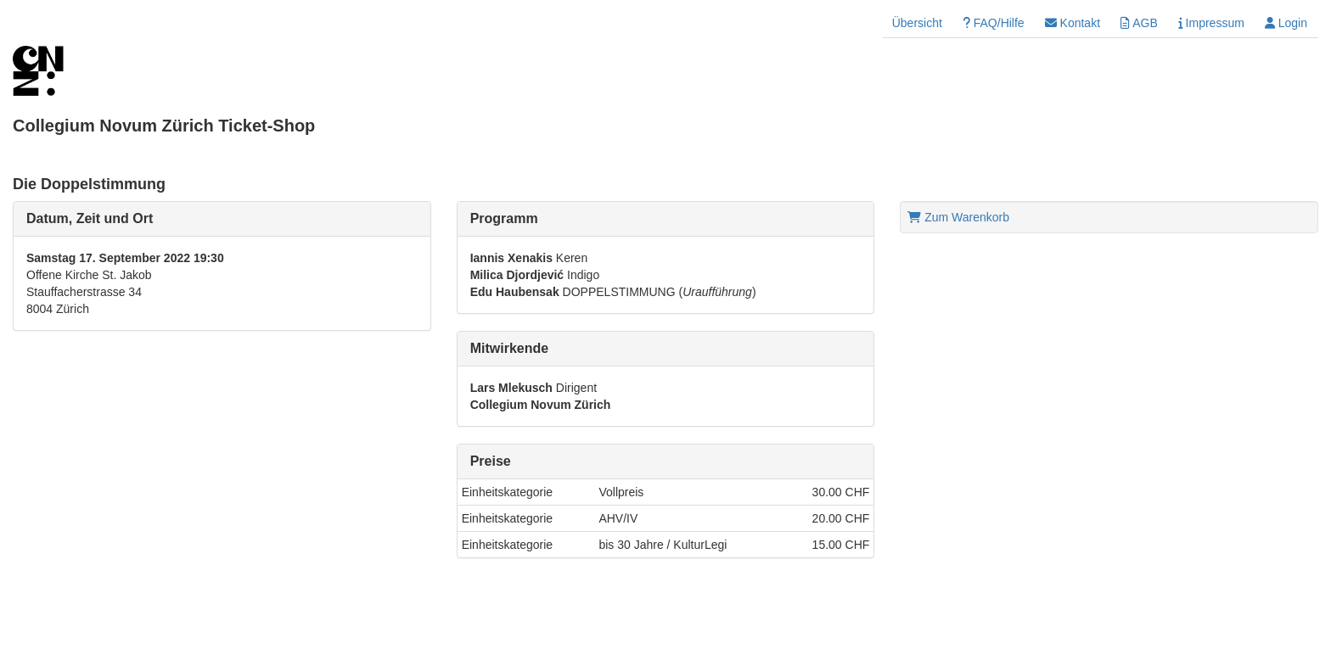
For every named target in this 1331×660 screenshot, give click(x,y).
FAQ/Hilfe (994, 23)
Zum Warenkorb (958, 217)
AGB (1139, 23)
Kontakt (1072, 23)
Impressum (1211, 23)
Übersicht (917, 23)
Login (1286, 23)
